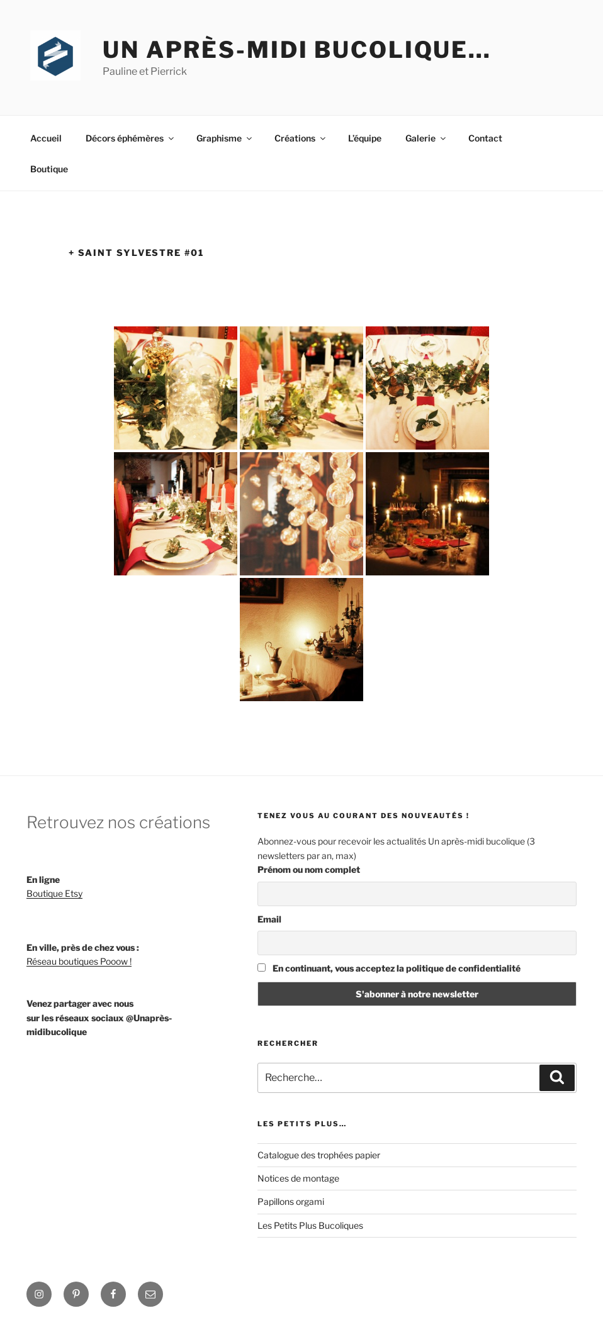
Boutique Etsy (54, 893)
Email (269, 919)
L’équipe (364, 138)
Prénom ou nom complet (308, 869)
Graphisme (225, 138)
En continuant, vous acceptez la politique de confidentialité (389, 968)
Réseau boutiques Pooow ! (79, 961)
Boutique (49, 169)
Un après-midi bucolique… (297, 50)
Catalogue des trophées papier (318, 1155)
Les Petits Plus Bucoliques (310, 1225)
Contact (485, 138)
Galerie (426, 138)
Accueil (46, 138)
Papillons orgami (290, 1201)
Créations (300, 138)
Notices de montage (298, 1178)
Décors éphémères (131, 138)
